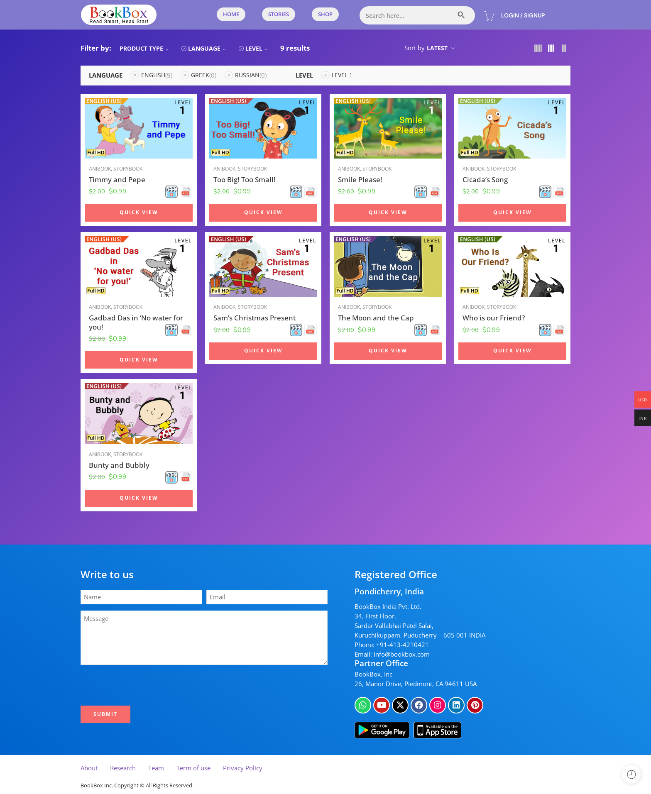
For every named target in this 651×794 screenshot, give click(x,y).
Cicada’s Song (485, 179)
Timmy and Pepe (117, 179)
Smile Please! (360, 179)
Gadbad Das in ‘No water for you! (136, 322)
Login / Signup (523, 15)
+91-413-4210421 (402, 645)
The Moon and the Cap (376, 317)
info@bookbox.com (402, 654)
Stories (278, 14)
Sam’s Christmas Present (254, 317)
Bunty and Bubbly (119, 465)
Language (208, 48)
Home (231, 14)
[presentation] (146, 685)
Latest (437, 48)
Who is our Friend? (494, 317)
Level (257, 48)
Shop (325, 14)
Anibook (100, 169)
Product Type (145, 48)
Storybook (127, 169)
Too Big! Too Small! (244, 179)
